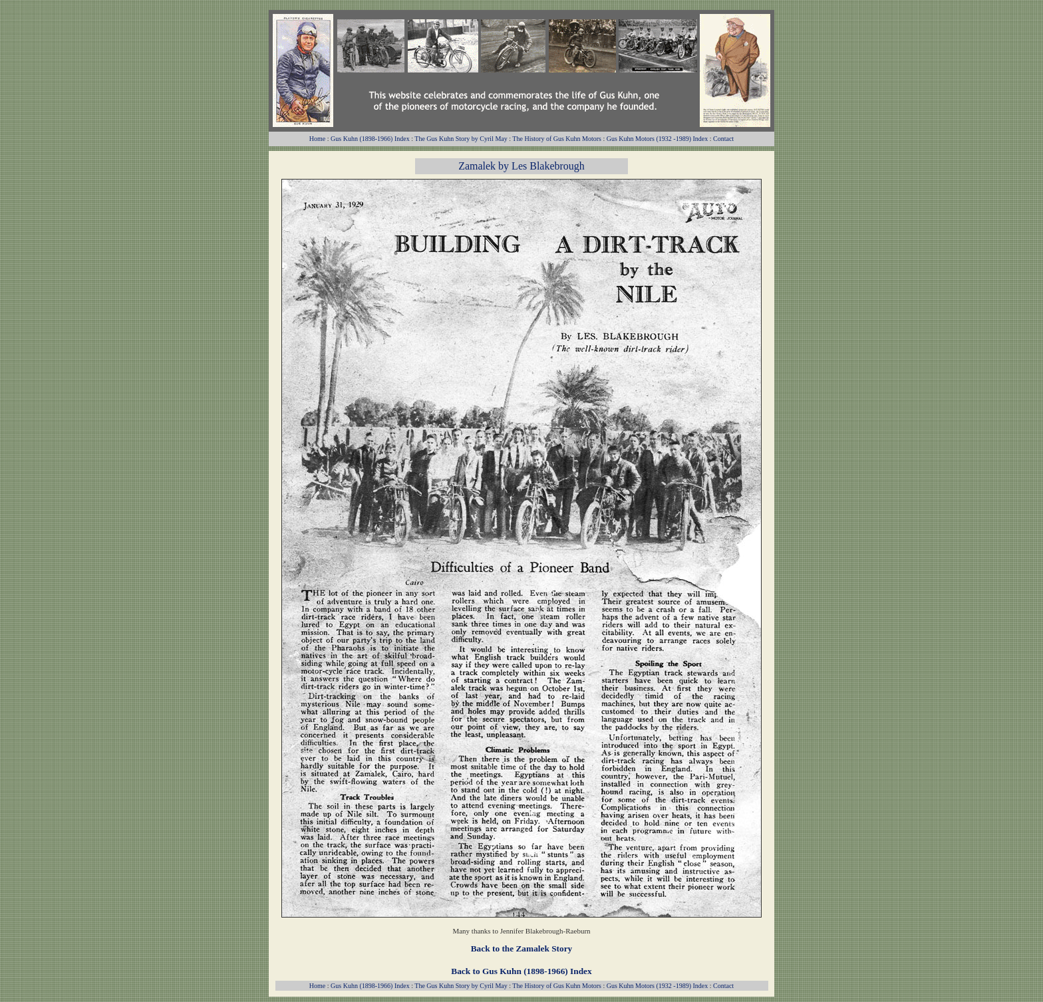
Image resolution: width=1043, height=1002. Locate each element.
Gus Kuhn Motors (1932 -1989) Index (657, 138)
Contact (723, 138)
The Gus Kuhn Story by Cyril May (460, 138)
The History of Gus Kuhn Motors (556, 138)
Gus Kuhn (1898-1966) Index (370, 138)
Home (317, 138)
